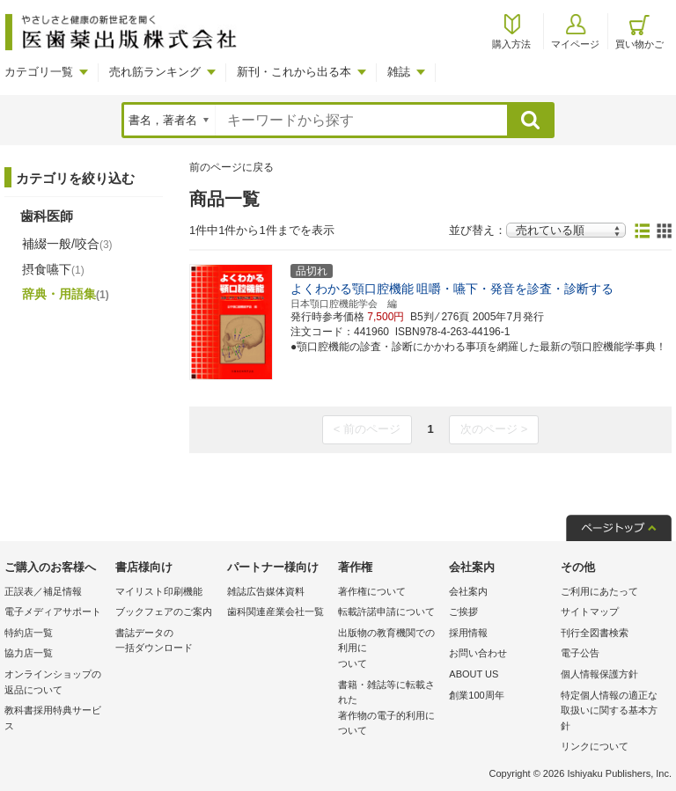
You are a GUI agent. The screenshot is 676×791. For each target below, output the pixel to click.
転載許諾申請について (386, 611)
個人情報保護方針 (599, 674)
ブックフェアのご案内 (163, 611)
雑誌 (398, 71)
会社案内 (468, 591)
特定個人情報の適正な (612, 712)
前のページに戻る (231, 167)
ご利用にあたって (599, 591)
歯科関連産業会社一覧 (275, 611)
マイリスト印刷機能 (158, 591)
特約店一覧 (28, 632)
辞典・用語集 (65, 294)
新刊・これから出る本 (294, 71)
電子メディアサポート (52, 611)
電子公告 (580, 653)
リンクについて (594, 746)
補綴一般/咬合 (67, 244)
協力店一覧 (28, 653)
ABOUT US (473, 674)
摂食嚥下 (53, 269)
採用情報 (468, 632)
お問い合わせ (478, 653)
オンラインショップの (55, 683)
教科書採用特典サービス (52, 718)
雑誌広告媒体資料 (266, 591)
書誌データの (166, 641)
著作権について (372, 591)
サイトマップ (590, 611)
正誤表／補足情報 (43, 591)
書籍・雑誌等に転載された (389, 709)
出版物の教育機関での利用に (389, 649)
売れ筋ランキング (155, 71)
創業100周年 (476, 695)
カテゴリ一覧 (38, 71)
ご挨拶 (463, 611)
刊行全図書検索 (594, 632)
